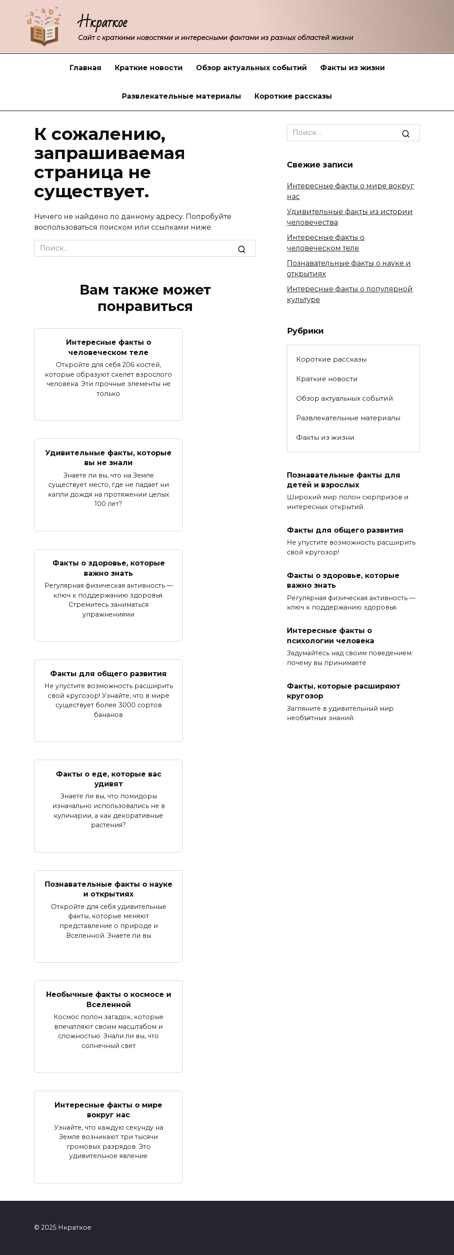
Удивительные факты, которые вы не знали (108, 457)
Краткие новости (149, 68)
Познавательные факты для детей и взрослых (343, 479)
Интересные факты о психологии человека (330, 635)
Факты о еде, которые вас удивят (108, 778)
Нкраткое (102, 22)
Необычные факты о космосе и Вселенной (108, 999)
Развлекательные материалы (181, 96)
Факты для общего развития (108, 673)
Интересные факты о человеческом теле (108, 347)
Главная (86, 68)
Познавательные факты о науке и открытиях (108, 889)
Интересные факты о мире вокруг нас (108, 1109)
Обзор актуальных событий (251, 68)
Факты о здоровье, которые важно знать (108, 568)
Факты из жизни (352, 68)
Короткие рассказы (293, 96)
